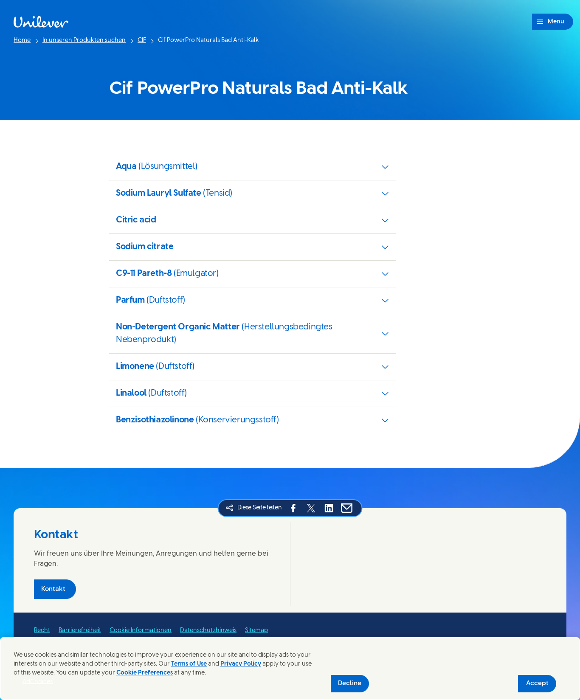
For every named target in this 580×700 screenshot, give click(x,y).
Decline (349, 683)
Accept (537, 683)
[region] (290, 668)
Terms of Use (189, 664)
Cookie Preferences (144, 673)
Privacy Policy (240, 664)
